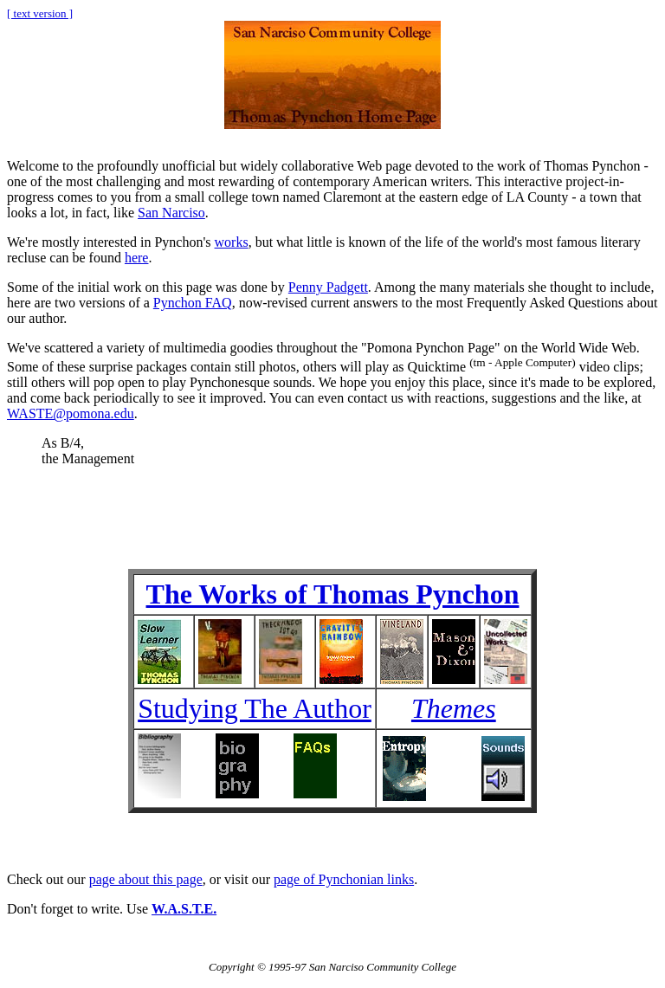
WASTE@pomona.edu (70, 413)
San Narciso (171, 212)
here (137, 257)
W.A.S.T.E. (184, 908)
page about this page (146, 879)
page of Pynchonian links (344, 879)
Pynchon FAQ (192, 302)
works (232, 242)
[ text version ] (40, 13)
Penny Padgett (328, 287)
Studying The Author (254, 708)
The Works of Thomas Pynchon (333, 594)
